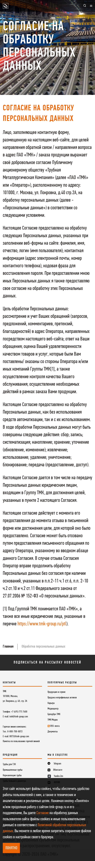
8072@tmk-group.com (19, 736)
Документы (53, 731)
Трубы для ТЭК (9, 764)
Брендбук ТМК (54, 714)
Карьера (51, 703)
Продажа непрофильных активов (62, 697)
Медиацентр (53, 708)
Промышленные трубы (12, 770)
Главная (8, 647)
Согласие (42, 813)
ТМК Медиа (53, 719)
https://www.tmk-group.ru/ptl (42, 624)
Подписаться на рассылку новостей (47, 662)
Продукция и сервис (57, 692)
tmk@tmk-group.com (18, 716)
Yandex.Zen (58, 776)
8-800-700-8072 (15, 731)
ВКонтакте (57, 770)
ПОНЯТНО (11, 848)
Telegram (57, 763)
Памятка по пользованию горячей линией (21, 741)
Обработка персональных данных (43, 647)
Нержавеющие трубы (12, 775)
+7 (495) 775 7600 (19, 711)
